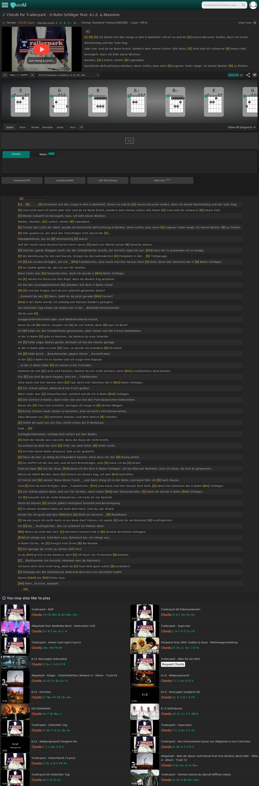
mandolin (47, 127)
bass (73, 127)
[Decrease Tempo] (5, 75)
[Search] (243, 5)
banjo (60, 127)
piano (22, 127)
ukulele (35, 127)
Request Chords (173, 664)
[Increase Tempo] (32, 75)
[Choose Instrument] (81, 127)
